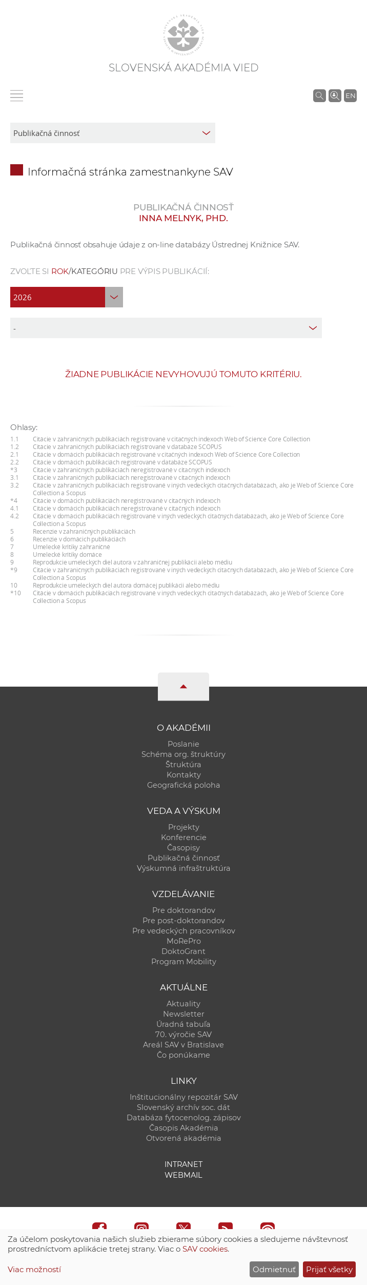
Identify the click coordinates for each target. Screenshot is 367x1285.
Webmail (183, 1175)
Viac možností (34, 1269)
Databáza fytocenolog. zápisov (184, 1117)
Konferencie (184, 837)
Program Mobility (183, 961)
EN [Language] (350, 95)
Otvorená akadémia (183, 1138)
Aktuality (183, 1003)
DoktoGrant (183, 951)
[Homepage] (183, 34)
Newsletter (184, 1014)
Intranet (183, 1164)
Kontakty (184, 775)
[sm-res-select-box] (112, 133)
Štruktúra (183, 764)
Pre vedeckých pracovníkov (183, 931)
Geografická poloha (183, 785)
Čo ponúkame (183, 1055)
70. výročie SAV (183, 1034)
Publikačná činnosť (184, 858)
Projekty (183, 827)
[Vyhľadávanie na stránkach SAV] (319, 95)
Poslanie (183, 744)
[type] (166, 328)
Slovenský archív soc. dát (183, 1107)
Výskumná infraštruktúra (184, 868)
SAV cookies (205, 1249)
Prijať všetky (329, 1269)
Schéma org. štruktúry (183, 754)
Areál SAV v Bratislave (183, 1044)
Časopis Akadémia (183, 1128)
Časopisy (183, 847)
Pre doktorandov (183, 910)
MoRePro (184, 941)
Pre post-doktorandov (183, 920)
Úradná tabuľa (183, 1024)
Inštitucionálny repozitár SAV (184, 1097)
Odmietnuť (274, 1269)
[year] (66, 297)
